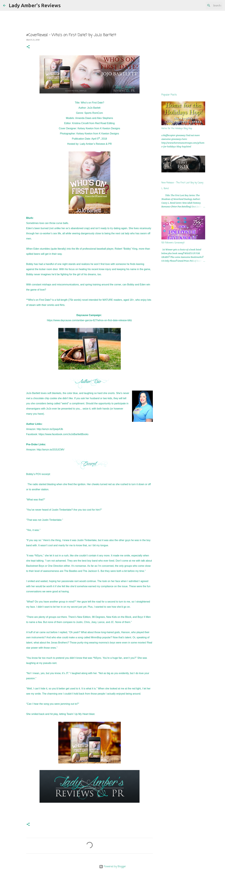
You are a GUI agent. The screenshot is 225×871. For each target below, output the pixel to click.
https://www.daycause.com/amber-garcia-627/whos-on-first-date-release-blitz (89, 320)
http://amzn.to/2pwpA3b (50, 429)
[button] (28, 47)
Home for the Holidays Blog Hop (176, 128)
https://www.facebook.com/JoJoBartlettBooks (63, 434)
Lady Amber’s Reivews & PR (96, 144)
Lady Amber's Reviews (35, 5)
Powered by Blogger (112, 866)
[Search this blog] (206, 5)
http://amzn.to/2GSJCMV (50, 449)
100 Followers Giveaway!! (173, 242)
